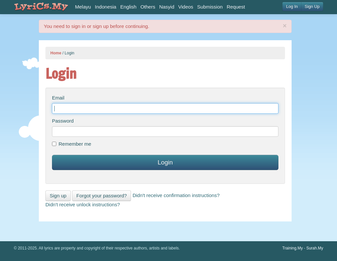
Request (236, 7)
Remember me (71, 144)
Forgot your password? (101, 195)
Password (63, 121)
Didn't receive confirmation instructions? (176, 195)
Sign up (58, 195)
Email (58, 98)
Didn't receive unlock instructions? (82, 204)
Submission (210, 7)
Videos (186, 7)
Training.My (292, 248)
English (128, 7)
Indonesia (105, 7)
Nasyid (166, 7)
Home (55, 53)
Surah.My (314, 248)
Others (148, 7)
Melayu (83, 7)
